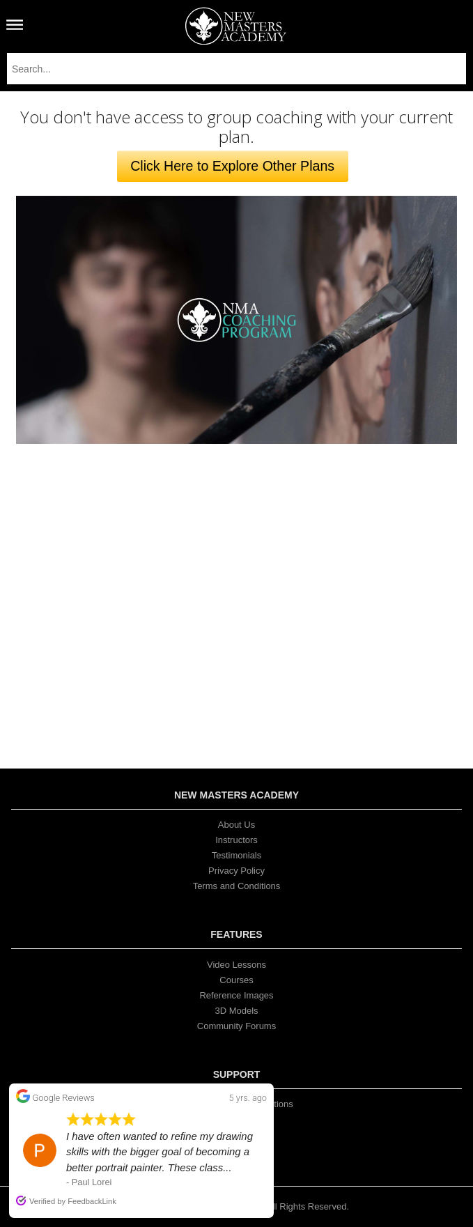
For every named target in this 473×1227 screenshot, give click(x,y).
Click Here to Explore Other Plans (232, 165)
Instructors (236, 840)
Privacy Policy (236, 870)
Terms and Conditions (237, 886)
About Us (236, 824)
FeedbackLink (92, 1201)
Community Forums (236, 1026)
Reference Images (236, 995)
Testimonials (237, 855)
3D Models (236, 1010)
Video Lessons (236, 964)
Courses (236, 980)
